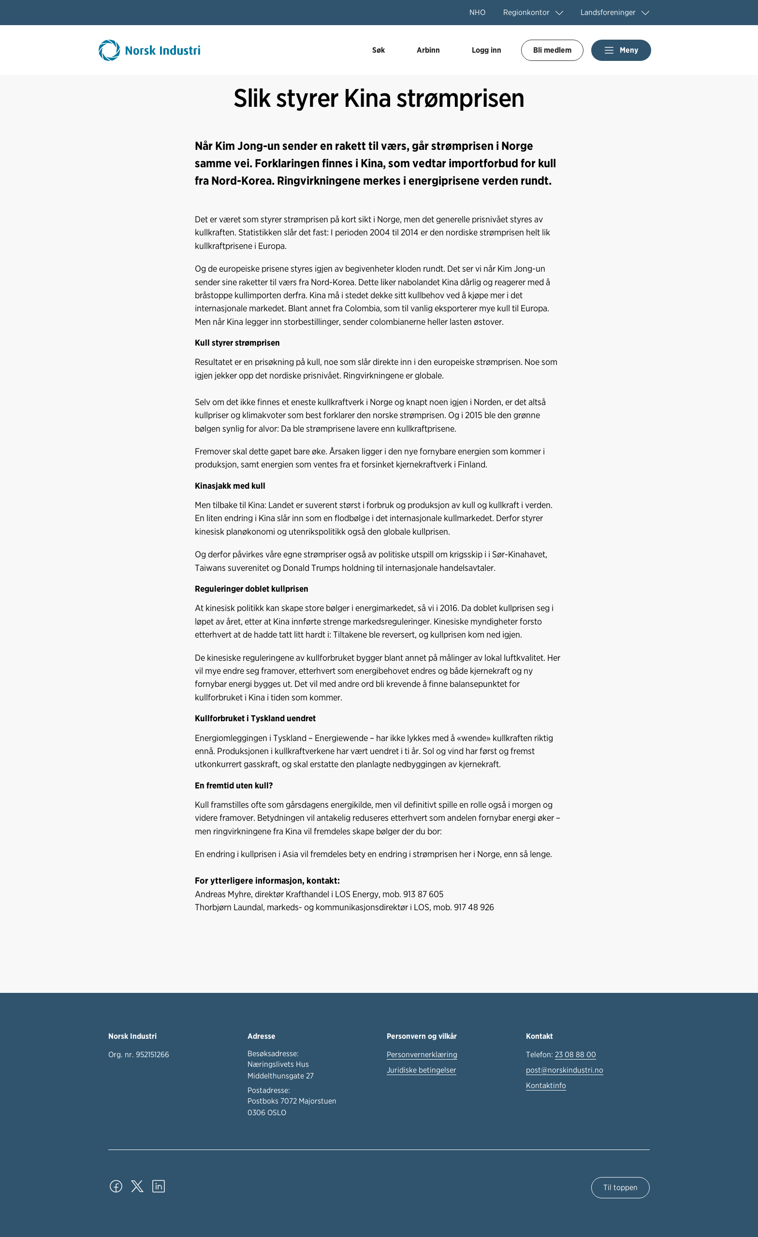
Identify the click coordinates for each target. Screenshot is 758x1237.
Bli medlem (552, 50)
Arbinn (428, 50)
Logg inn (486, 50)
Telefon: (561, 1055)
